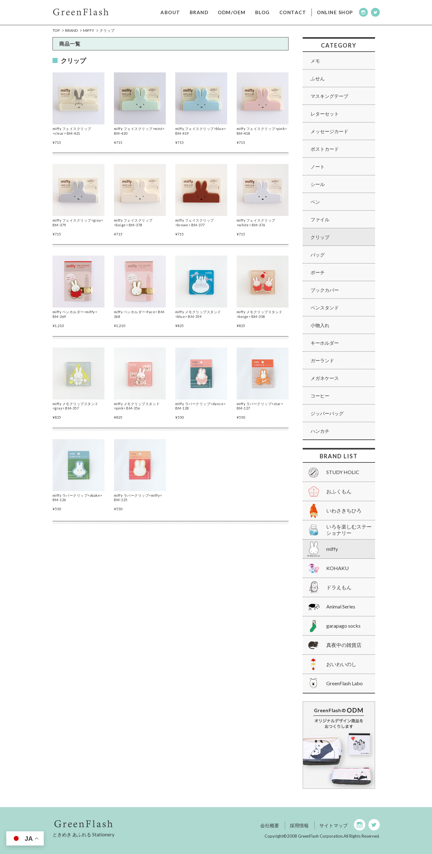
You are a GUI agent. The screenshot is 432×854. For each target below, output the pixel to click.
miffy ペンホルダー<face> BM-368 (140, 319)
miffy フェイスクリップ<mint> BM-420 (139, 136)
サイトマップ (333, 825)
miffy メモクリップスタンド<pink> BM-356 (137, 411)
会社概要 (269, 825)
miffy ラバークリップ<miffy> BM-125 (138, 503)
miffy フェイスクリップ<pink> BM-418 (262, 136)
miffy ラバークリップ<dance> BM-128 (200, 411)
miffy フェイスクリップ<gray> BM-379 (78, 227)
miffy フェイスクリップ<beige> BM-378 (133, 227)
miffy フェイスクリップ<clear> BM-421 (72, 136)
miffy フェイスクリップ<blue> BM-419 (200, 136)
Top (56, 30)
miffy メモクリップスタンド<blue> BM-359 (198, 319)
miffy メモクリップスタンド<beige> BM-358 (260, 319)
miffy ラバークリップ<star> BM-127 (260, 411)
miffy (88, 30)
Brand (71, 30)
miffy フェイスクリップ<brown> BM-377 (194, 227)
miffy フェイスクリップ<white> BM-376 (256, 227)
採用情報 (299, 825)
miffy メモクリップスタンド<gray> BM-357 (75, 411)
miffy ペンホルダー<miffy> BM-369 (75, 319)
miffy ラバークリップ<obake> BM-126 (77, 503)
